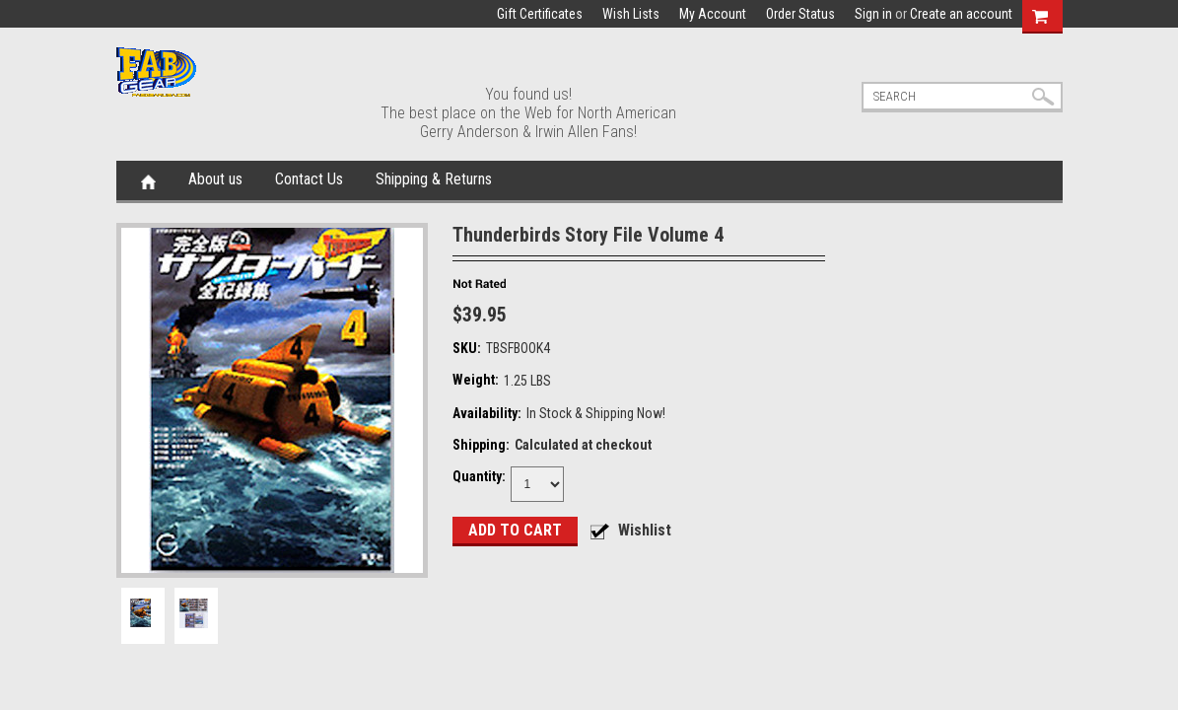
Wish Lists (630, 14)
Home (148, 180)
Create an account (961, 14)
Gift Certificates (540, 14)
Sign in (873, 14)
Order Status (800, 14)
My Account (712, 14)
